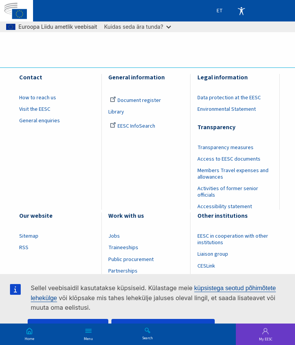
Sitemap (28, 236)
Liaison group (212, 254)
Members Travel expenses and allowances (232, 174)
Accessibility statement (224, 206)
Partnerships (123, 271)
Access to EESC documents (228, 159)
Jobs (114, 236)
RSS (23, 247)
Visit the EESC (34, 109)
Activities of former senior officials (227, 192)
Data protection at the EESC (229, 98)
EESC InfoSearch (132, 126)
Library (116, 112)
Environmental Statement (226, 109)
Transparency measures (225, 147)
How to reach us (37, 98)
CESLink (206, 266)
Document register (135, 100)
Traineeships (123, 247)
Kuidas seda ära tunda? (137, 26)
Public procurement (131, 259)
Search (147, 337)
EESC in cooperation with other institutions (232, 239)
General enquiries (39, 121)
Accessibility (241, 10)
